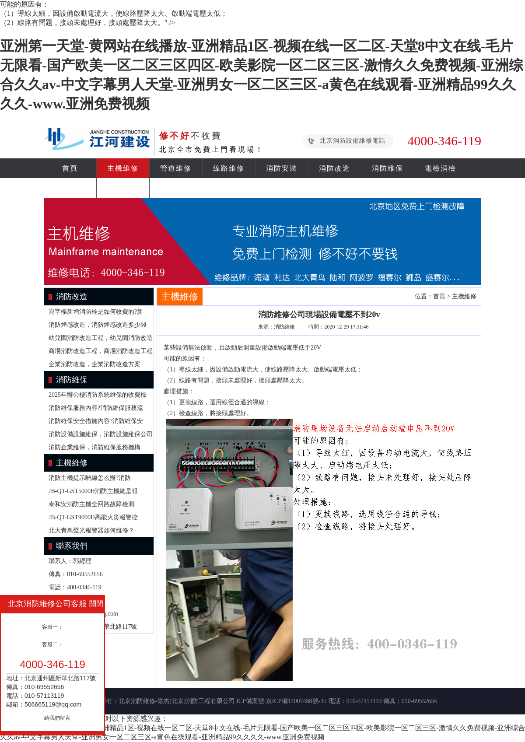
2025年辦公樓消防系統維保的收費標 (98, 395)
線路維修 (229, 168)
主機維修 (123, 168)
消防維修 (284, 327)
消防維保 (387, 168)
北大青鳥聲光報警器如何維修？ (91, 530)
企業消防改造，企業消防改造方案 (94, 364)
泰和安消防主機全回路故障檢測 (91, 504)
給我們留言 (57, 718)
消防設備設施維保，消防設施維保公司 (101, 434)
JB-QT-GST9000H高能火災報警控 (93, 517)
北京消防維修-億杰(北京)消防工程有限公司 (177, 701)
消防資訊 (70, 188)
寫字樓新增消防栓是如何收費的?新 (96, 311)
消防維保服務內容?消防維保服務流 (96, 408)
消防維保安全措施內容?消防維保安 (96, 421)
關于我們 (123, 188)
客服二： (52, 644)
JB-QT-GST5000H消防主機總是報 (93, 491)
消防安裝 (282, 168)
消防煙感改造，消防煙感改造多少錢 (98, 325)
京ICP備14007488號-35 (296, 701)
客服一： (52, 627)
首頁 (70, 168)
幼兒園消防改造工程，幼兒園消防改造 (101, 338)
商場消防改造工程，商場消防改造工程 (101, 351)
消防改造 (334, 168)
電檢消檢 (440, 168)
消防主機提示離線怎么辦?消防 (90, 478)
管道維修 (176, 168)
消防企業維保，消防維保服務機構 (94, 447)
